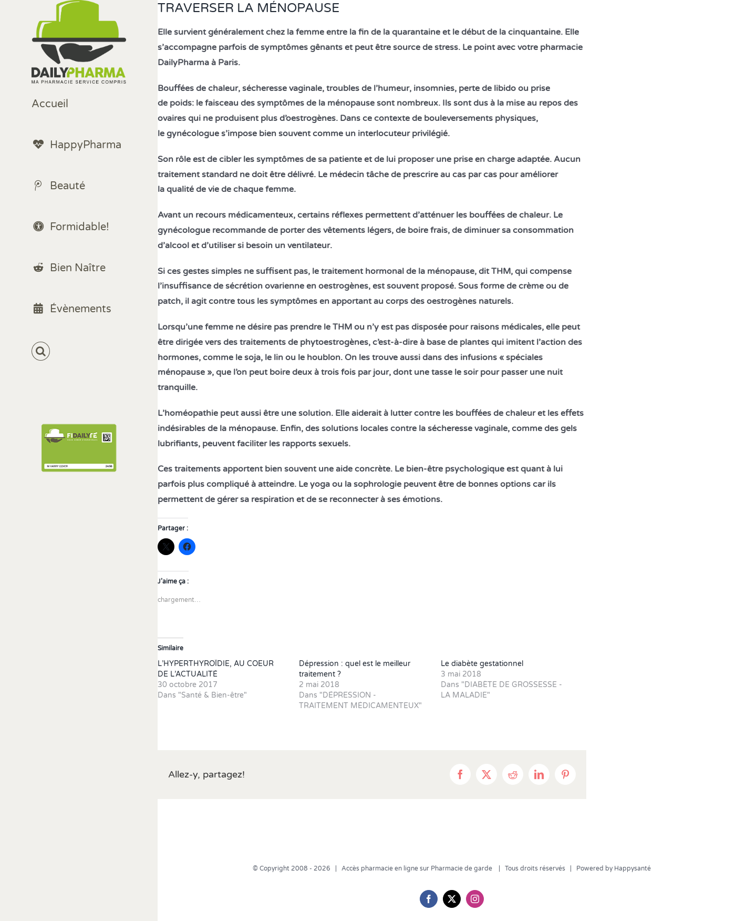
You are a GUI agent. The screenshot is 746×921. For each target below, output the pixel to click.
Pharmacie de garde (462, 868)
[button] (79, 351)
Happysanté (632, 868)
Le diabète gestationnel (482, 663)
